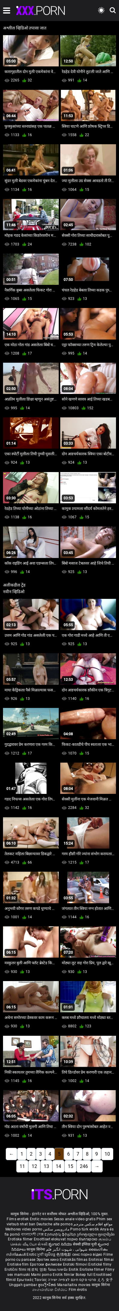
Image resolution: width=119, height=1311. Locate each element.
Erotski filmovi (76, 1264)
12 (34, 1166)
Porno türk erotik (84, 1229)
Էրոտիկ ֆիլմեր (61, 1234)
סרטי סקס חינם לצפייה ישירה (72, 1280)
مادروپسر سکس (56, 1229)
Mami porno (41, 1275)
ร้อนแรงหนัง (58, 1269)
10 (107, 1154)
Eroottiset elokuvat (50, 1239)
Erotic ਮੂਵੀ (36, 1254)
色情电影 (64, 1254)
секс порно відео (87, 1254)
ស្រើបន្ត (50, 1254)
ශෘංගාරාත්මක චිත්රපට (50, 1290)
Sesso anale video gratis (75, 1219)
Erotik (74, 1269)
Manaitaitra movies (74, 1285)
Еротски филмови (46, 1264)
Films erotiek (18, 1219)
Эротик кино (48, 1260)
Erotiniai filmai (101, 1260)
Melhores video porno (23, 1229)
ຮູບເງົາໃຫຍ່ (47, 1285)
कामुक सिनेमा (36, 1249)
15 (70, 1166)
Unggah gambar (23, 1285)
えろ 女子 (105, 1280)
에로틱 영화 (37, 1269)
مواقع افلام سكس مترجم (93, 1224)
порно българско (82, 1239)
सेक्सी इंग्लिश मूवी (85, 1244)
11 (22, 1166)
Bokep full (84, 1275)
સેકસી (42, 1244)
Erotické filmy (99, 1264)
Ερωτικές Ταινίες (32, 1280)
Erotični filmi (16, 1269)
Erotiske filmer (92, 1269)
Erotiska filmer (21, 1239)
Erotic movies (42, 1219)
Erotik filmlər (64, 1275)
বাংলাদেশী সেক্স (32, 1234)
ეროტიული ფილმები (95, 1234)
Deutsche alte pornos (54, 1224)
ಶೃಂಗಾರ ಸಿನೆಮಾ (61, 1244)
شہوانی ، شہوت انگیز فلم (67, 1249)
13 (46, 1166)
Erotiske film (18, 1264)
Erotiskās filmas (74, 1260)
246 (84, 1166)
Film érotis (78, 1290)
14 (58, 1166)
